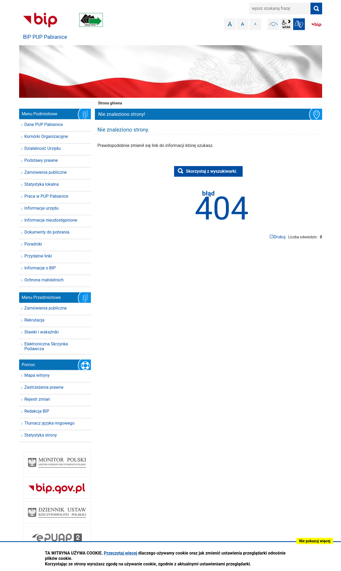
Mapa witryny (37, 375)
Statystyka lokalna (41, 184)
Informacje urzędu (41, 208)
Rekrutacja (34, 320)
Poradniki (33, 244)
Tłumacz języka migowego (49, 423)
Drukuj (279, 236)
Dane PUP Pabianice (43, 124)
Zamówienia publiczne (45, 172)
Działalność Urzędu (42, 148)
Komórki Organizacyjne (46, 136)
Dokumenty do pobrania (46, 232)
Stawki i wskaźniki (41, 332)
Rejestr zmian (37, 399)
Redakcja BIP (36, 411)
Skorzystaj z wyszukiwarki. (211, 171)
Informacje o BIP (40, 267)
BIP (316, 25)
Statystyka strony (40, 435)
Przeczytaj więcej (120, 553)
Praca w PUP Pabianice (46, 196)
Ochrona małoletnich (44, 279)
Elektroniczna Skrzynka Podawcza (46, 346)
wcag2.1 (286, 24)
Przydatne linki (38, 256)
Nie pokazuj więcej (314, 541)
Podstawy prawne (41, 160)
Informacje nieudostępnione (50, 220)
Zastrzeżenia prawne (44, 387)
